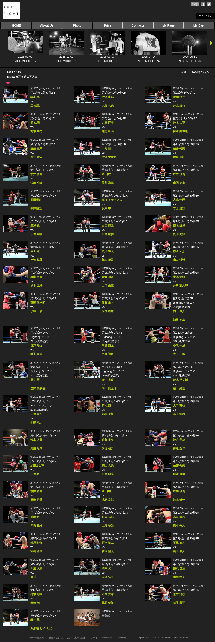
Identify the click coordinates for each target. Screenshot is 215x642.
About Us (46, 25)
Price (107, 25)
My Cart (198, 25)
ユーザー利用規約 (35, 637)
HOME (16, 25)
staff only (122, 637)
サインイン (205, 15)
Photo (77, 25)
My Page (168, 25)
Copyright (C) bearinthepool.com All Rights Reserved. (163, 637)
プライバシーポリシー (101, 637)
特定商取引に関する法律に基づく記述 (67, 637)
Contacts (138, 25)
